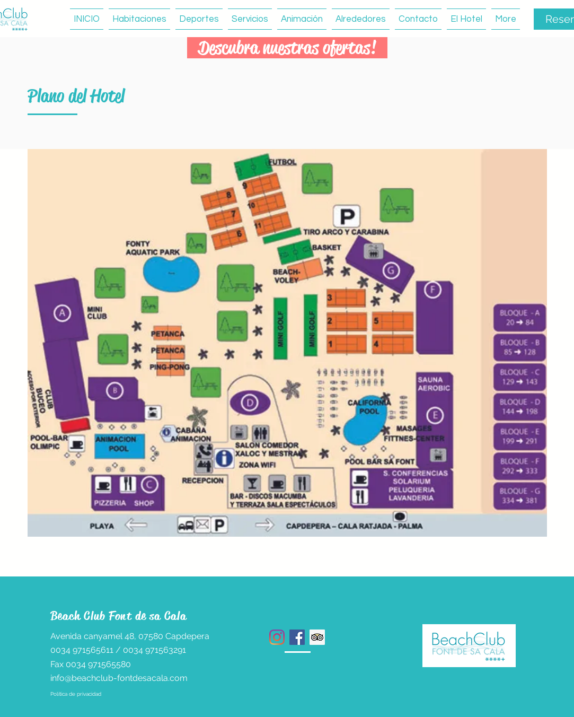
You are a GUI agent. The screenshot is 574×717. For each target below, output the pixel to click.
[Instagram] (277, 637)
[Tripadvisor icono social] (317, 637)
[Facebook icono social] (297, 637)
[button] (199, 19)
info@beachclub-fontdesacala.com (119, 678)
